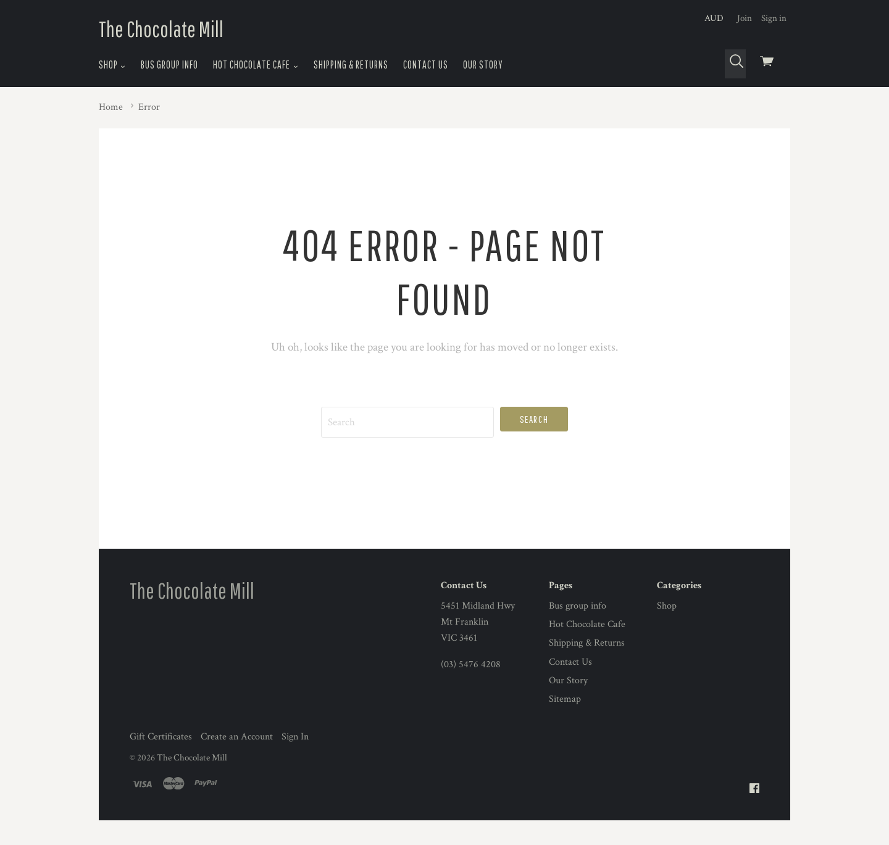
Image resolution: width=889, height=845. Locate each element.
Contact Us (425, 64)
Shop (112, 65)
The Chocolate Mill (161, 28)
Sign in (774, 18)
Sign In (295, 736)
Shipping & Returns (351, 64)
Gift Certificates (161, 736)
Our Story (483, 64)
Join (744, 18)
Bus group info (169, 64)
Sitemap (565, 699)
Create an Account (237, 736)
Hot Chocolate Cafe (255, 65)
